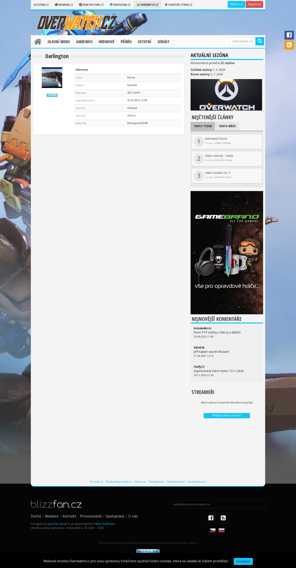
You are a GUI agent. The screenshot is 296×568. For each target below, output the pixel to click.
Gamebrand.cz (176, 481)
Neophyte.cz (156, 481)
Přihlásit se (236, 4)
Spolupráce (115, 516)
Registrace (254, 4)
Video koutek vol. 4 (212, 176)
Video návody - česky (213, 159)
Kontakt (69, 516)
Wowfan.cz (64, 5)
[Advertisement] (227, 451)
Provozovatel (91, 516)
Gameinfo (84, 41)
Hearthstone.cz (91, 5)
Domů (36, 516)
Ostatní (144, 41)
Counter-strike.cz (178, 5)
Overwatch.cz (147, 5)
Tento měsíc (227, 126)
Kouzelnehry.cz (197, 481)
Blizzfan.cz (41, 5)
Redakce (52, 516)
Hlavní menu (59, 41)
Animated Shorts (212, 142)
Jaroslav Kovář (57, 524)
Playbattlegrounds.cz (119, 481)
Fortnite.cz (96, 481)
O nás (133, 516)
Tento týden (203, 126)
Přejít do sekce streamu (227, 415)
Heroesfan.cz (120, 5)
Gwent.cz (140, 481)
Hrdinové (106, 41)
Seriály (163, 41)
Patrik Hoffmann (104, 524)
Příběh (126, 41)
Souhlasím (243, 561)
